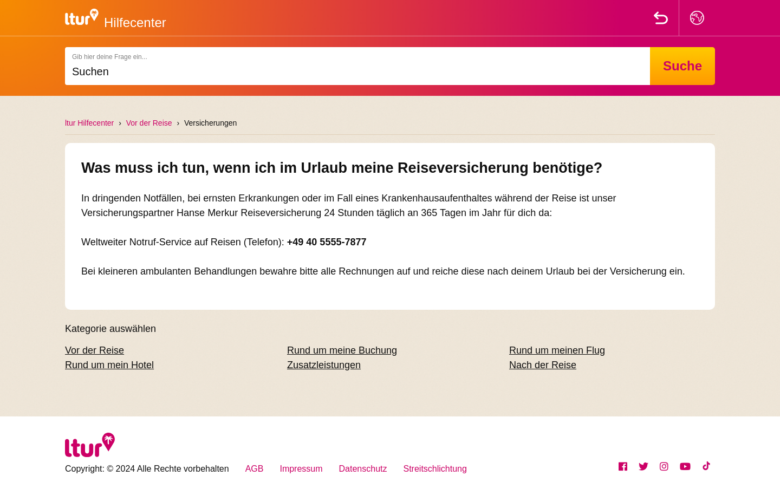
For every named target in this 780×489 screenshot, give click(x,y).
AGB (254, 468)
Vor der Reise (149, 123)
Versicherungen (210, 123)
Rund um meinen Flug (557, 350)
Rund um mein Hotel (109, 365)
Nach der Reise (542, 365)
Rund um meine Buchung (342, 350)
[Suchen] (357, 66)
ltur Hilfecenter (89, 123)
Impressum (301, 468)
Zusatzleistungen (324, 365)
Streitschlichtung (435, 468)
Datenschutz (363, 468)
